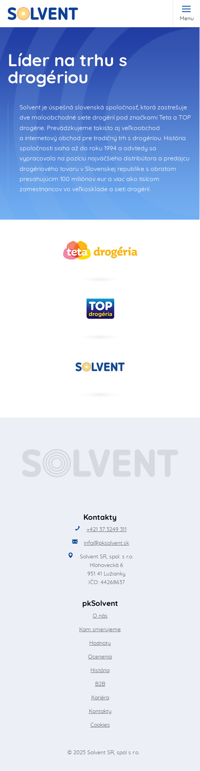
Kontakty (100, 711)
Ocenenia (100, 657)
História (100, 670)
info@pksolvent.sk (106, 543)
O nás (100, 616)
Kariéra (100, 698)
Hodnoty (100, 643)
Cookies (100, 725)
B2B (100, 684)
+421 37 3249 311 (107, 529)
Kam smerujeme (100, 629)
